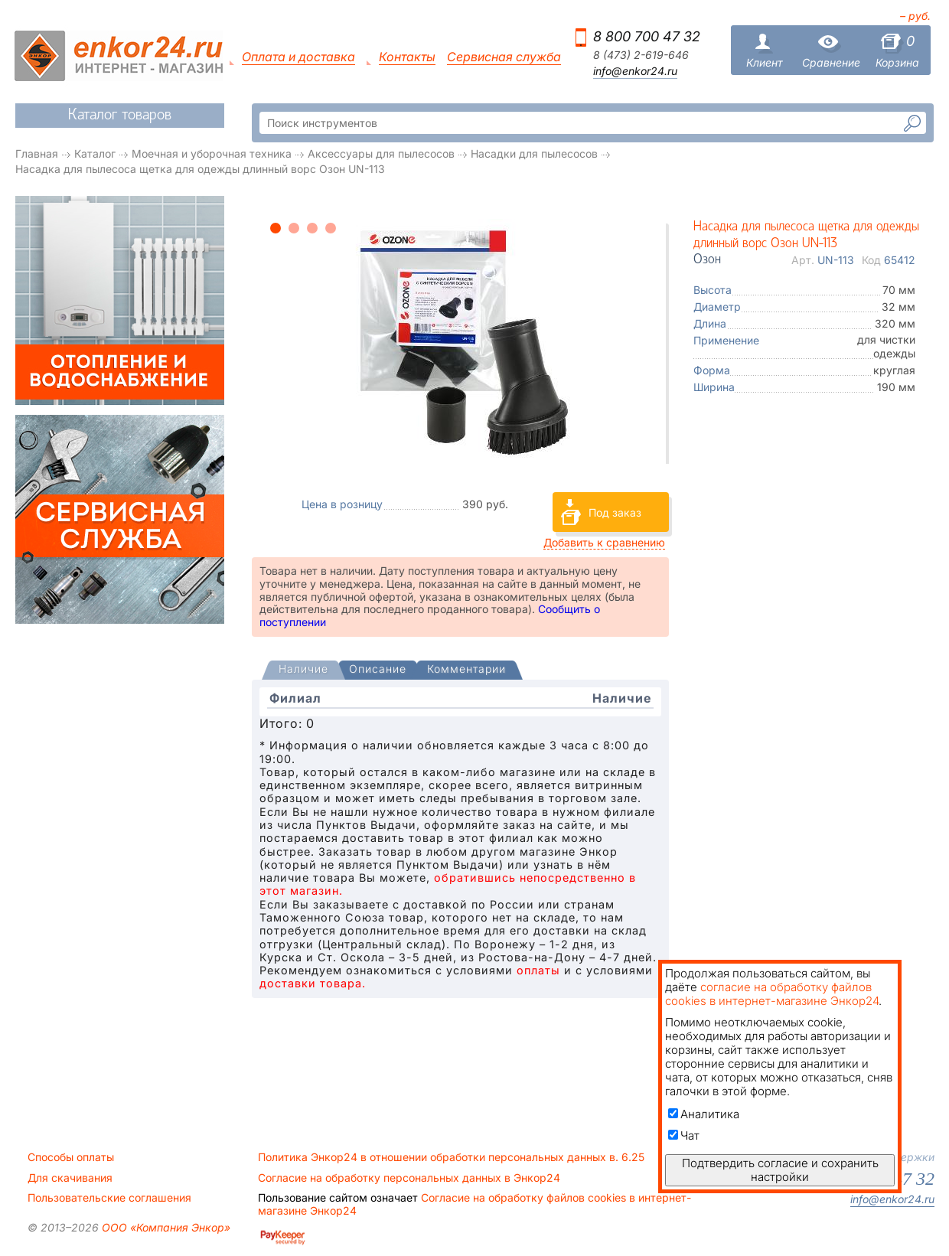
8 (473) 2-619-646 (641, 55)
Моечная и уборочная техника (212, 153)
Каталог (95, 153)
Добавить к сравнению (604, 542)
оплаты (538, 970)
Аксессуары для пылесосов (381, 153)
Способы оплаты (71, 1157)
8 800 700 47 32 (646, 36)
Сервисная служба (504, 57)
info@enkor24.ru (635, 71)
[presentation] (303, 670)
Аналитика (703, 1114)
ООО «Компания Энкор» (164, 1227)
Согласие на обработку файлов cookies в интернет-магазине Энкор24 (474, 1204)
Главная (36, 153)
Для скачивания (70, 1178)
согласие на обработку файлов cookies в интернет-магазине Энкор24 (772, 994)
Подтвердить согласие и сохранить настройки (780, 1170)
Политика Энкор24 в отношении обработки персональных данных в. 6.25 (451, 1157)
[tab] (303, 670)
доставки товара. (312, 983)
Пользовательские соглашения (109, 1198)
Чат (684, 1135)
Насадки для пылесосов (534, 153)
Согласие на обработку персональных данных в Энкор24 (409, 1178)
